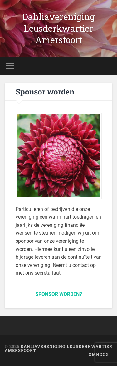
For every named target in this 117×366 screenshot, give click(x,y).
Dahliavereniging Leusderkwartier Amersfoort (58, 28)
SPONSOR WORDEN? (58, 294)
